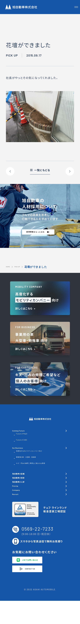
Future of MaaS (26, 436)
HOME (9, 266)
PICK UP (23, 266)
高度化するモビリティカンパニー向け (41, 456)
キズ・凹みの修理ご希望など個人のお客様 (40, 470)
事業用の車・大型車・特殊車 (35, 462)
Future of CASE (26, 443)
